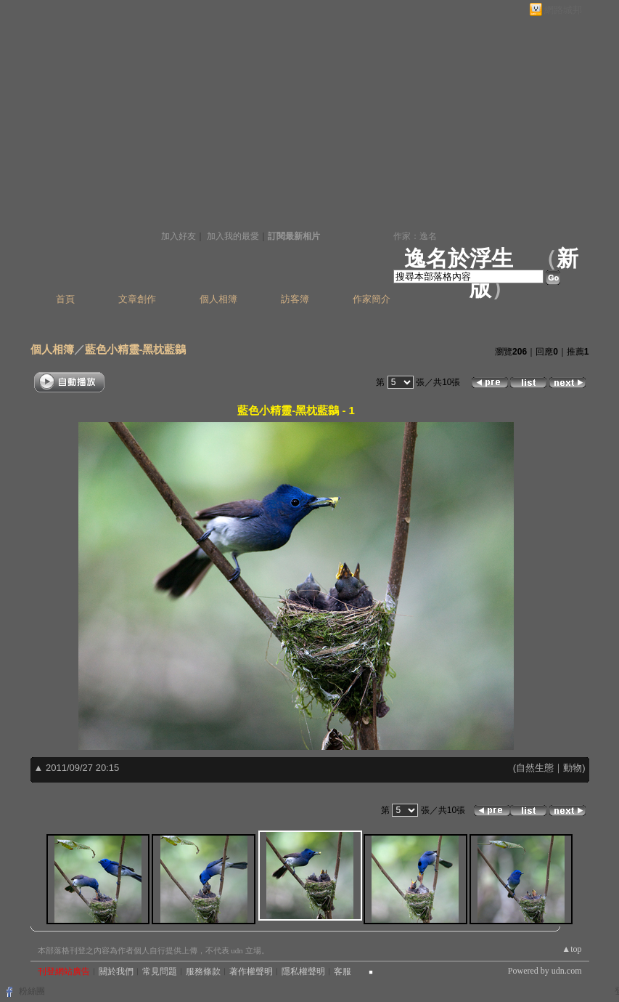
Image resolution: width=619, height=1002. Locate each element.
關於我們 (116, 971)
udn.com (567, 971)
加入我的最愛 (233, 236)
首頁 (65, 299)
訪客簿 (295, 299)
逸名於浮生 (458, 258)
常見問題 (159, 971)
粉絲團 (32, 991)
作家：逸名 (415, 236)
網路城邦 (563, 9)
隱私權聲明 (303, 971)
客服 (342, 971)
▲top (571, 949)
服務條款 (203, 971)
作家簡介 (371, 299)
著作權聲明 (251, 971)
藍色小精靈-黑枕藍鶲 (135, 349)
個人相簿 (218, 299)
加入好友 (178, 236)
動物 (572, 767)
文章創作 (137, 299)
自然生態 (535, 767)
